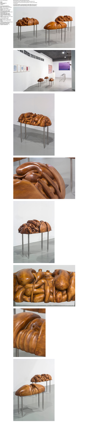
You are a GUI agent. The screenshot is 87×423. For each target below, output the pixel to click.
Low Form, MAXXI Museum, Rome (5, 22)
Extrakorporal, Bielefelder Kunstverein (5, 14)
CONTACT (1, 4)
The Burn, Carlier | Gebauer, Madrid (5, 10)
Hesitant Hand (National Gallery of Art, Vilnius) (6, 16)
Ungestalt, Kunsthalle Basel (4, 24)
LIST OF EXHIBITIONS (3, 3)
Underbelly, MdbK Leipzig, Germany (5, 13)
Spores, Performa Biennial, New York (5, 6)
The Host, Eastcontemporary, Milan (5, 11)
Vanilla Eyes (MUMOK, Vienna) (4, 17)
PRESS (1, 2)
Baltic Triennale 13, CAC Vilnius (4, 23)
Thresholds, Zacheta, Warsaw (4, 8)
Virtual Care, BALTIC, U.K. (3, 12)
